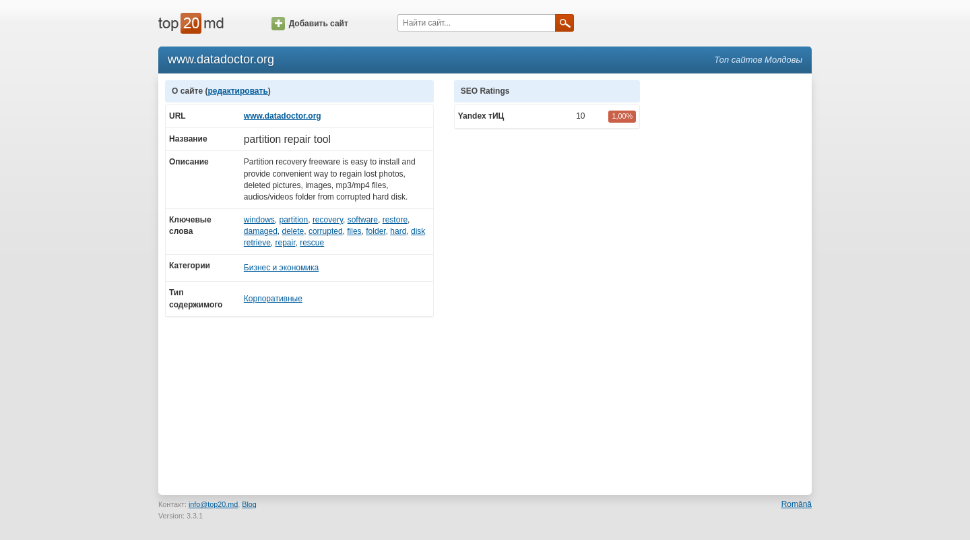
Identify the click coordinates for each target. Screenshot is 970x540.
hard (398, 231)
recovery (328, 219)
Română (796, 504)
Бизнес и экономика (281, 267)
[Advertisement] (733, 282)
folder (375, 231)
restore (395, 219)
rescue (312, 242)
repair (285, 242)
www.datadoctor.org (282, 116)
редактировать (237, 91)
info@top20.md (213, 504)
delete (293, 231)
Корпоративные (273, 298)
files (354, 231)
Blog (249, 504)
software (363, 219)
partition (294, 219)
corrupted (326, 231)
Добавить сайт (309, 23)
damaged (261, 231)
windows (259, 219)
